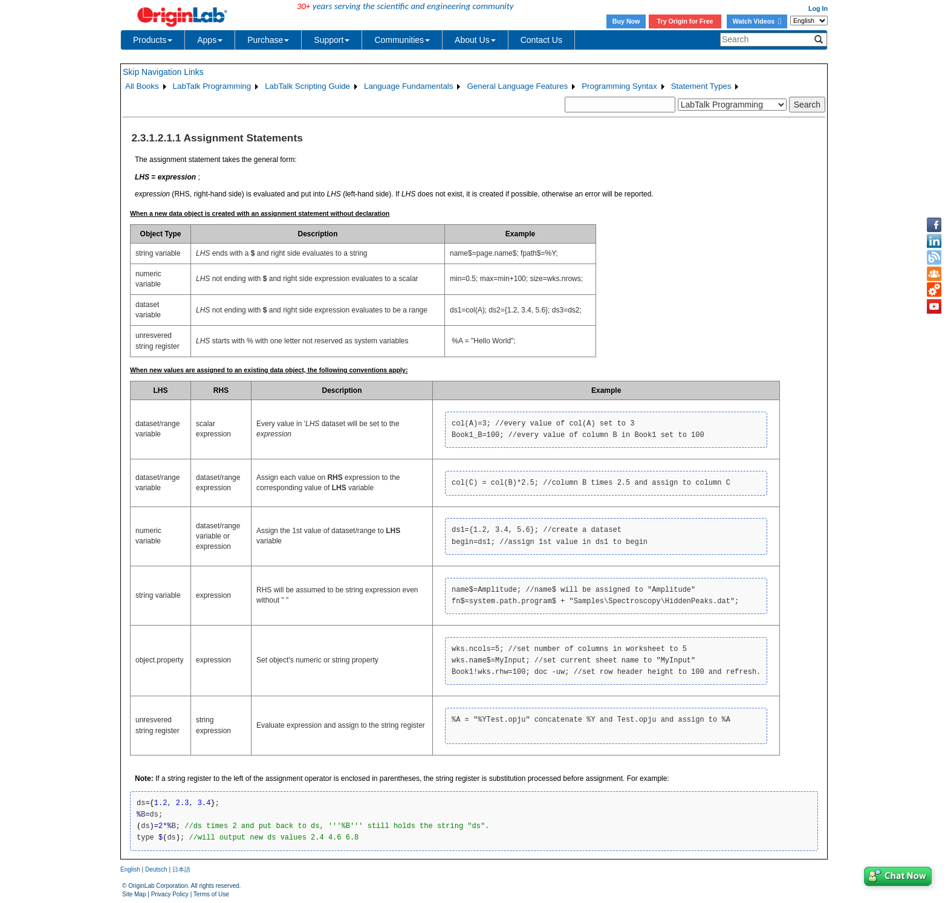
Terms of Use (211, 894)
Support (331, 40)
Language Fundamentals (408, 86)
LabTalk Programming (212, 86)
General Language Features (517, 86)
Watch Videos (757, 21)
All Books (142, 86)
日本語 (181, 869)
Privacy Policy (170, 894)
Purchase (268, 40)
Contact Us (541, 40)
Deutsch (156, 869)
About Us (475, 40)
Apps (209, 40)
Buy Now (626, 21)
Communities (402, 40)
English (130, 869)
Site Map (134, 894)
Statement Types (701, 86)
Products (152, 40)
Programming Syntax (619, 86)
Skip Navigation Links (163, 72)
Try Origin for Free (685, 21)
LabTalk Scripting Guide (307, 86)
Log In (818, 8)
